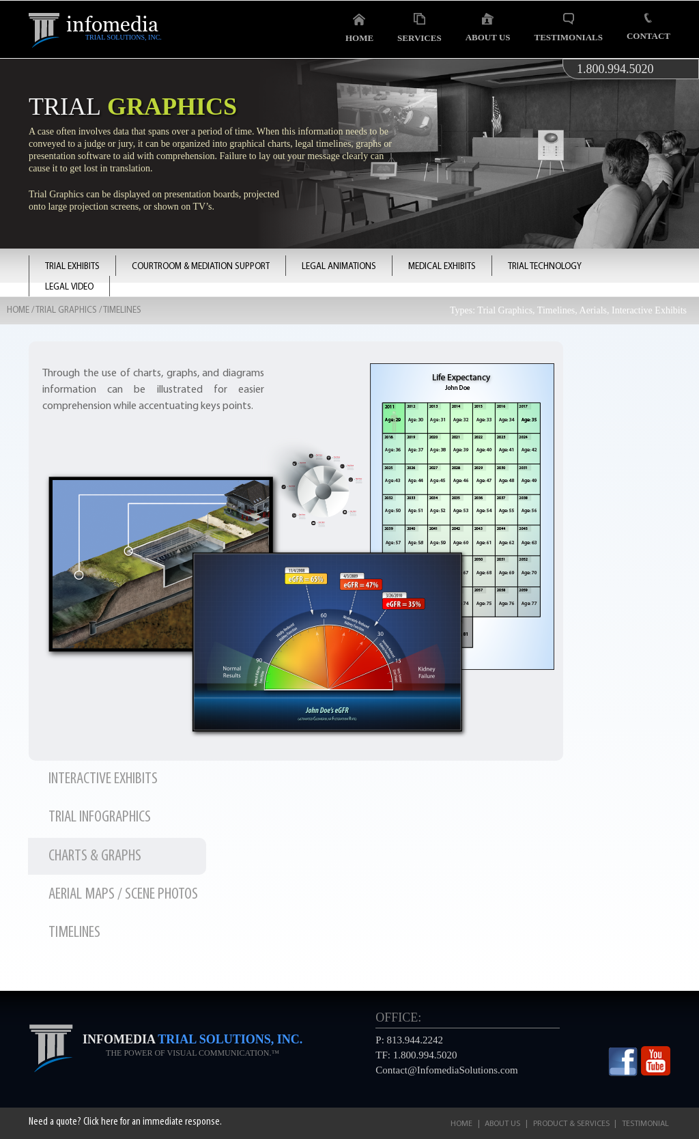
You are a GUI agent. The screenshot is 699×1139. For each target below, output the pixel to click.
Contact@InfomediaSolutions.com (446, 1070)
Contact (648, 27)
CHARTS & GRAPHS (94, 856)
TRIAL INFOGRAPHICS (99, 817)
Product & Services (571, 1124)
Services (419, 28)
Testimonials (568, 27)
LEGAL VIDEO (69, 287)
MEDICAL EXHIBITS (442, 266)
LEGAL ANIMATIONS (339, 266)
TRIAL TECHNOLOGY (545, 266)
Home (359, 28)
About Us (488, 27)
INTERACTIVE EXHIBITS (103, 779)
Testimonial (645, 1124)
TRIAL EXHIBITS (72, 266)
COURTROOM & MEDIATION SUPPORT (201, 266)
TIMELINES (74, 933)
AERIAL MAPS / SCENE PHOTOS (123, 894)
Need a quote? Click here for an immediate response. (125, 1121)
